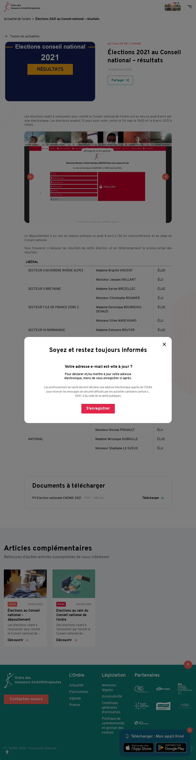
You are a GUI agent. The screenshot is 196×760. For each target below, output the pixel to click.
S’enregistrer (98, 408)
